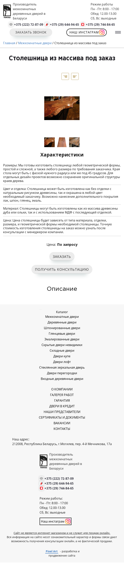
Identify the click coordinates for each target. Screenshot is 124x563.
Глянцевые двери (62, 334)
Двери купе (61, 357)
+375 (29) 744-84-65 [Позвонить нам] (100, 24)
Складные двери (62, 351)
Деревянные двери (62, 323)
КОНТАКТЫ (62, 429)
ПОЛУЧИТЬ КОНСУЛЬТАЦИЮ (62, 270)
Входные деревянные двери (62, 379)
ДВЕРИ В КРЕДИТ (62, 407)
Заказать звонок (31, 32)
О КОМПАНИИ (62, 390)
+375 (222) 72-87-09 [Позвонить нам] (28, 24)
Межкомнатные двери (62, 317)
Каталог (62, 312)
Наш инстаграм (84, 32)
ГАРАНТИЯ (62, 401)
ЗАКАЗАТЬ (62, 257)
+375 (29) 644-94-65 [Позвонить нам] (64, 24)
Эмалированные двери (61, 340)
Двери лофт (62, 362)
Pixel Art (52, 552)
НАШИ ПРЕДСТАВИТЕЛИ (62, 412)
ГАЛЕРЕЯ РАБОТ (62, 395)
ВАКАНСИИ (62, 424)
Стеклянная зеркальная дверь (62, 368)
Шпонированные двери (62, 328)
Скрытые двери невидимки (62, 345)
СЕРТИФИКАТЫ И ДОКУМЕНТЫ (62, 418)
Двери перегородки (62, 374)
